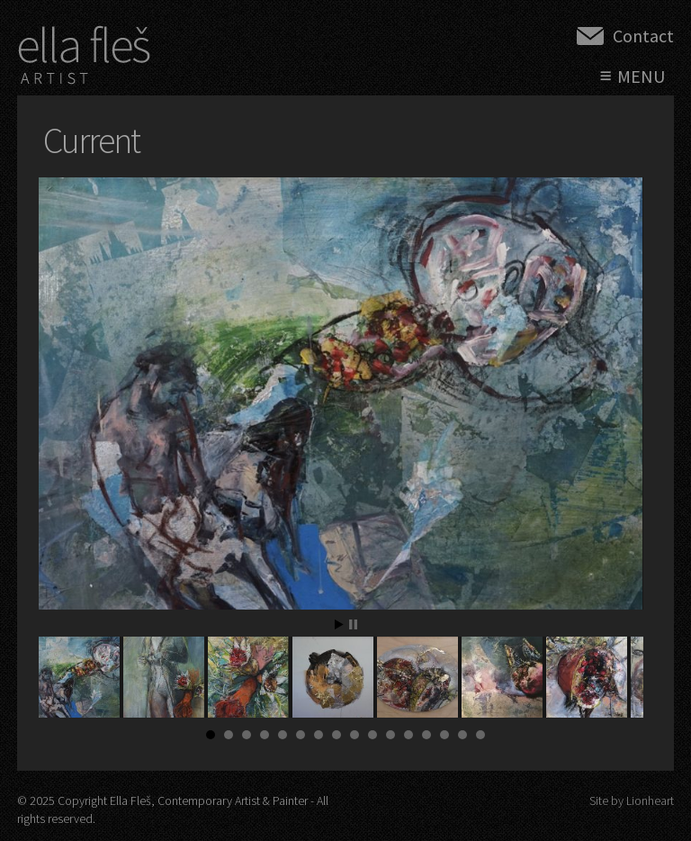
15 (462, 734)
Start (339, 624)
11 (390, 734)
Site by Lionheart (631, 800)
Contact (643, 35)
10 (372, 734)
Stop (353, 624)
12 (408, 734)
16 (480, 734)
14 (444, 734)
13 (426, 734)
